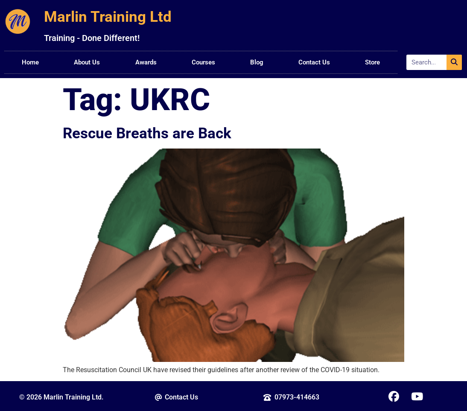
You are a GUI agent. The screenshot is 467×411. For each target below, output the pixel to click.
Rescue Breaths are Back (147, 133)
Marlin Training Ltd (108, 17)
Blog (256, 62)
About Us (87, 62)
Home (30, 62)
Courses (203, 62)
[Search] (454, 62)
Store (372, 62)
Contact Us (314, 62)
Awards (146, 62)
